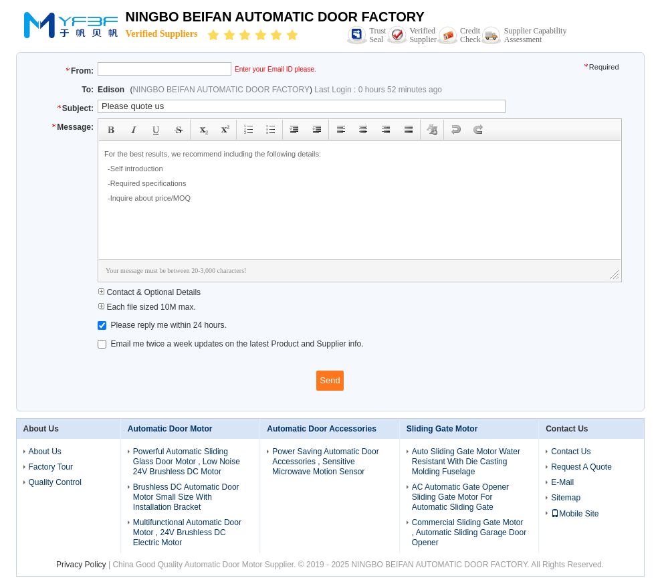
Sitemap (565, 497)
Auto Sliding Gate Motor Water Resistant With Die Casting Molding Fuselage (466, 461)
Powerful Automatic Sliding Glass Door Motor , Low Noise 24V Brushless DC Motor (186, 461)
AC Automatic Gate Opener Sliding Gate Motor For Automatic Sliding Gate (460, 497)
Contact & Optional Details (149, 292)
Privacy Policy (81, 564)
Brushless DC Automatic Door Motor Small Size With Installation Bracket (186, 497)
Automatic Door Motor (170, 428)
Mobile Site (574, 513)
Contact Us (570, 451)
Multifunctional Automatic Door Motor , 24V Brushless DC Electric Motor (187, 532)
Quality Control (55, 482)
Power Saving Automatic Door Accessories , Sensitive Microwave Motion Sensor (325, 461)
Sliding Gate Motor (442, 428)
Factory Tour (51, 467)
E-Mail (562, 482)
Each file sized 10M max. (147, 307)
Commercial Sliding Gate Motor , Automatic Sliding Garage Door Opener (469, 532)
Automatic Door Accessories (321, 428)
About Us (45, 451)
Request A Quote (581, 467)
